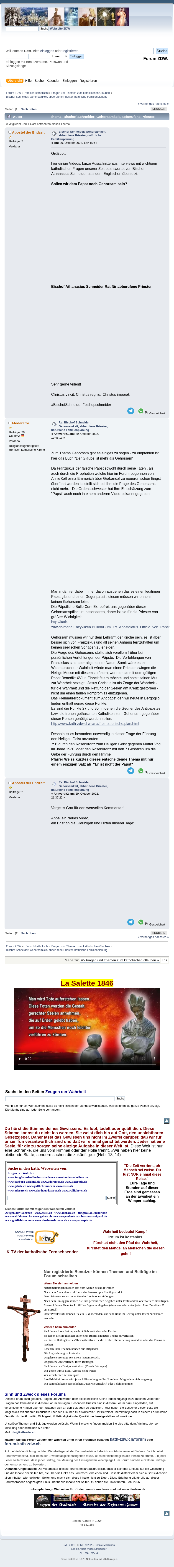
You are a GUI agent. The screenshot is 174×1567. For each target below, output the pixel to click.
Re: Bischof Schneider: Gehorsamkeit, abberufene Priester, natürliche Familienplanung (79, 426)
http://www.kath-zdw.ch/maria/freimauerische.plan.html (95, 724)
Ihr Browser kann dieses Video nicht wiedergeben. (87, 1029)
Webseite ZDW (60, 28)
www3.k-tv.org (24, 1231)
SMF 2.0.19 (70, 1545)
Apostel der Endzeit (28, 132)
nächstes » (162, 103)
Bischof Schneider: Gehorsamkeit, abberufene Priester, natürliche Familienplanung (78, 135)
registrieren (70, 51)
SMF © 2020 (86, 1545)
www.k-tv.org (25, 1235)
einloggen (47, 51)
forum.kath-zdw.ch (23, 1444)
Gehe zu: (72, 960)
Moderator (20, 423)
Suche (11, 1091)
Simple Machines (105, 1545)
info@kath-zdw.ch (23, 1432)
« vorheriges (146, 103)
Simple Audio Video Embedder (89, 1548)
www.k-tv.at (25, 1239)
